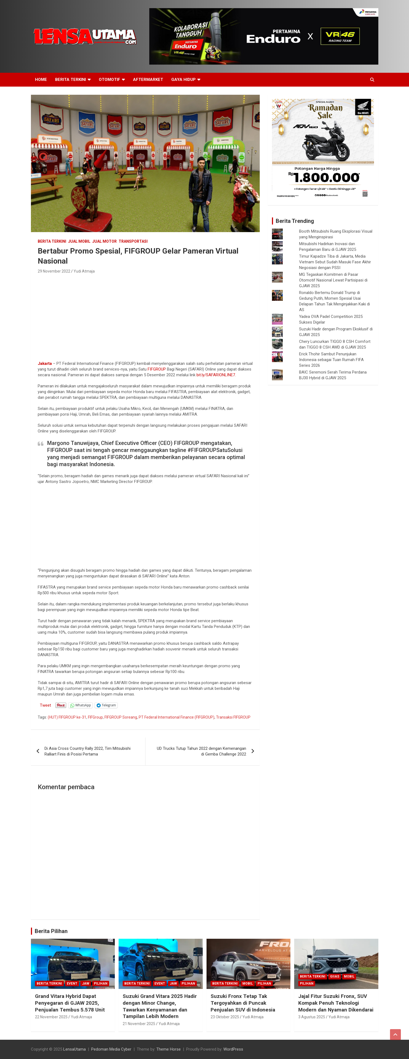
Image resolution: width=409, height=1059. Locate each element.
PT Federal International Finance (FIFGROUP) (176, 717)
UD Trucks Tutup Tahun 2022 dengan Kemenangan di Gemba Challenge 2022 (201, 751)
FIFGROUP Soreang (120, 717)
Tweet (45, 705)
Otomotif (109, 79)
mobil (247, 983)
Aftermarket (148, 79)
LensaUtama (74, 1049)
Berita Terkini (70, 79)
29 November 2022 (54, 271)
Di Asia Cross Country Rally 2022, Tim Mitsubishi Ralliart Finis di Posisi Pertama (88, 751)
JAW (85, 983)
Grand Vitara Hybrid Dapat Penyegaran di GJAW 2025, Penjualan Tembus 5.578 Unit (70, 1003)
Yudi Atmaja (84, 271)
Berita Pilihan (51, 931)
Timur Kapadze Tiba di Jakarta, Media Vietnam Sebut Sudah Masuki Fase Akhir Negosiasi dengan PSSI (335, 262)
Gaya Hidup (183, 79)
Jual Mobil (79, 241)
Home (41, 79)
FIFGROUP (157, 369)
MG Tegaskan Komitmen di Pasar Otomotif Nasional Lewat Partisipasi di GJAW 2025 (333, 280)
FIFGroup (95, 717)
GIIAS (334, 976)
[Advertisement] (145, 316)
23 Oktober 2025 (225, 1017)
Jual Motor (104, 241)
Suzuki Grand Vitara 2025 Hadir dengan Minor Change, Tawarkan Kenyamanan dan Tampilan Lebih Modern (160, 1006)
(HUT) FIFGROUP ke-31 (67, 717)
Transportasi (133, 241)
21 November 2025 (139, 1024)
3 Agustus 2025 (311, 1017)
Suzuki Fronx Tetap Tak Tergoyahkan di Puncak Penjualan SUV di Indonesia (243, 1003)
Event (72, 983)
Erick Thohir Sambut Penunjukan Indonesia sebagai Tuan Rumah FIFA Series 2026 (331, 360)
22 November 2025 (51, 1017)
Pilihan (100, 983)
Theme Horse (168, 1049)
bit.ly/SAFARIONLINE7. (216, 374)
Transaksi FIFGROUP (233, 717)
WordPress (233, 1049)
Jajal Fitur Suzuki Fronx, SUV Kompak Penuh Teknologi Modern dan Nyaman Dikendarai (335, 1003)
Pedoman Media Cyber (111, 1049)
